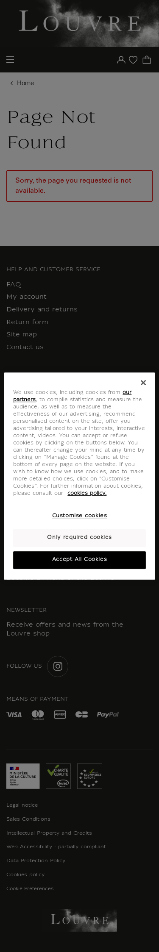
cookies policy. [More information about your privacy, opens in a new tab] (86, 494)
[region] (79, 476)
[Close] (143, 382)
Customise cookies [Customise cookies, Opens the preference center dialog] (79, 516)
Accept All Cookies (79, 559)
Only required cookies (79, 538)
